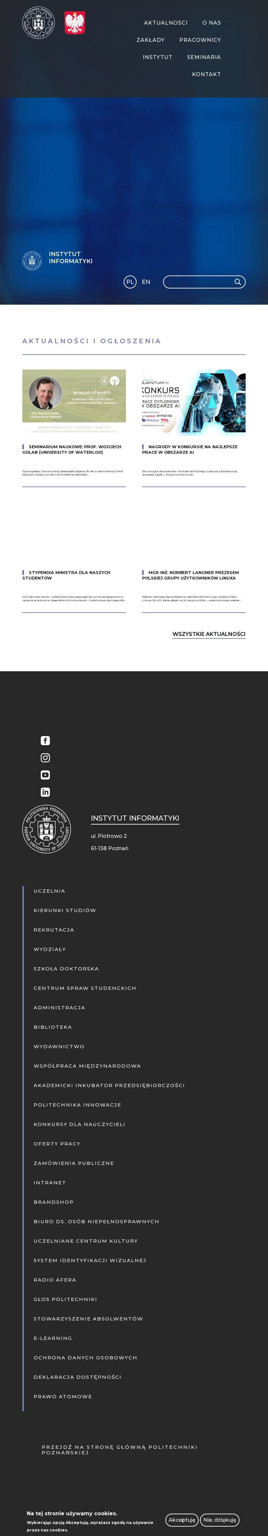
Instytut (158, 57)
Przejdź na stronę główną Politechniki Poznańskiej (120, 1450)
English (147, 283)
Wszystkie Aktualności (209, 634)
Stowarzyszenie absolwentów (88, 1319)
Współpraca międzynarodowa (87, 1066)
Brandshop (54, 1202)
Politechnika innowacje (77, 1105)
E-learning (53, 1338)
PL (130, 282)
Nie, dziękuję (219, 1520)
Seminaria (204, 57)
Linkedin (44, 793)
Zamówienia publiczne (74, 1163)
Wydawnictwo (59, 1046)
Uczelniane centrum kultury (86, 1241)
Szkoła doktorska (66, 969)
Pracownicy (200, 40)
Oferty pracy (57, 1144)
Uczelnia (49, 891)
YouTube (44, 776)
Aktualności (166, 23)
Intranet (50, 1182)
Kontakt (206, 74)
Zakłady (151, 40)
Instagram (44, 758)
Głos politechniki (65, 1299)
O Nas (211, 23)
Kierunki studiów (65, 910)
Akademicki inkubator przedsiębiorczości (109, 1085)
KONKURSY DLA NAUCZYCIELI (80, 1124)
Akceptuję (182, 1520)
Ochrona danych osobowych (86, 1357)
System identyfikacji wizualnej (90, 1260)
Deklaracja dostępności (78, 1377)
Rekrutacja (54, 930)
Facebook (44, 741)
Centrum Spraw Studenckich (85, 988)
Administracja (59, 1007)
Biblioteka (53, 1027)
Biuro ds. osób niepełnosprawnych (97, 1221)
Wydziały (50, 949)
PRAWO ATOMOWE (63, 1396)
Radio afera (55, 1280)
